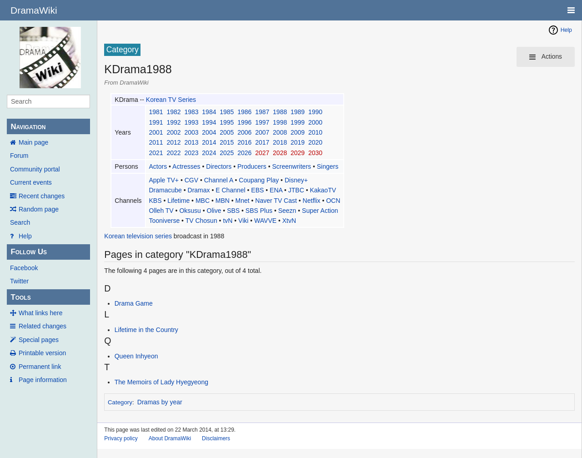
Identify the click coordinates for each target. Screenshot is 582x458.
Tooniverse (164, 220)
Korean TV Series (171, 99)
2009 (298, 132)
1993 (191, 122)
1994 (209, 122)
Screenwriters (291, 166)
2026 (244, 152)
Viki (243, 220)
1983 (191, 112)
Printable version (42, 353)
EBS (257, 190)
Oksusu (190, 210)
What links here (40, 313)
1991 (156, 122)
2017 (262, 142)
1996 (244, 122)
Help (25, 236)
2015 (227, 142)
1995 (227, 122)
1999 (298, 122)
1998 (280, 122)
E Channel (230, 190)
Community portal (35, 169)
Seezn (287, 210)
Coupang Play (259, 180)
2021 (156, 152)
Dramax (199, 190)
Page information (43, 379)
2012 (173, 142)
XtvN (289, 220)
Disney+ (296, 180)
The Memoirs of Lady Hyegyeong (161, 382)
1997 (262, 122)
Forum (19, 155)
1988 (280, 112)
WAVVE (265, 220)
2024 (209, 152)
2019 (298, 142)
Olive (214, 210)
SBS (233, 210)
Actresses (186, 166)
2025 (227, 152)
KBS (155, 200)
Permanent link (40, 366)
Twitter (19, 281)
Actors (158, 166)
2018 (280, 142)
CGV (191, 180)
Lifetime (178, 200)
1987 (262, 112)
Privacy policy (120, 438)
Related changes (42, 326)
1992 (173, 122)
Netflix (312, 200)
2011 (156, 142)
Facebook (24, 268)
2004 (209, 132)
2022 (173, 152)
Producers (251, 166)
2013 (191, 142)
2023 (191, 152)
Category (120, 402)
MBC (203, 200)
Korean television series (138, 236)
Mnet (243, 200)
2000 (315, 122)
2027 (262, 152)
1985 (227, 112)
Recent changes (42, 196)
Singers (327, 166)
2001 (156, 132)
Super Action (320, 210)
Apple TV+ (164, 180)
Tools (20, 297)
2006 (244, 132)
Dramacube (165, 190)
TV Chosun (201, 220)
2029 (298, 152)
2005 (227, 132)
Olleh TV (161, 210)
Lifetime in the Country (146, 329)
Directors (218, 166)
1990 (315, 112)
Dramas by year (159, 402)
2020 (315, 142)
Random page (39, 209)
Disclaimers (216, 438)
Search (20, 222)
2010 (315, 132)
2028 (280, 152)
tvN (227, 220)
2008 (280, 132)
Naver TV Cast (276, 200)
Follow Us (28, 251)
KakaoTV (323, 190)
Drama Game (134, 303)
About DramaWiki (170, 438)
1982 (173, 112)
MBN (223, 200)
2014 (209, 142)
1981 (156, 112)
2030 (315, 152)
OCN (333, 200)
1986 (244, 112)
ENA (276, 190)
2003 (191, 132)
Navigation (27, 126)
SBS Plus (259, 210)
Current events (31, 182)
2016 (244, 142)
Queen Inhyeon (136, 356)
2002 (173, 132)
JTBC (296, 190)
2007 (262, 132)
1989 (298, 112)
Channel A (218, 180)
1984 (209, 112)
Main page (33, 142)
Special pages (39, 339)
